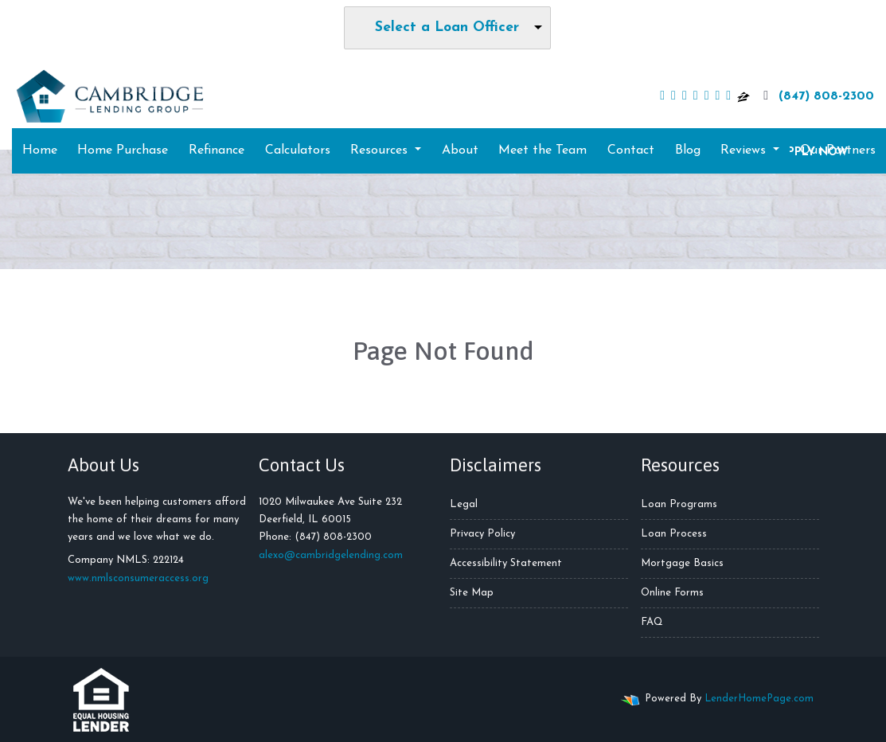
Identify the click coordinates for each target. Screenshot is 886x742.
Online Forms (672, 593)
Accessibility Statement (506, 563)
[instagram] (717, 96)
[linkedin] (684, 96)
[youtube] (695, 96)
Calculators (297, 150)
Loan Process (674, 534)
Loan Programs (679, 504)
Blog (688, 150)
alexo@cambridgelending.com (331, 555)
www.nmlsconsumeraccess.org (138, 578)
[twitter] (673, 96)
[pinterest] (728, 96)
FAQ (652, 622)
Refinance (216, 150)
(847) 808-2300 (816, 96)
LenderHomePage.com (759, 698)
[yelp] (707, 96)
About (460, 150)
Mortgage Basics (682, 563)
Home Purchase (122, 150)
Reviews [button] (745, 150)
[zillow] (743, 96)
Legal (464, 504)
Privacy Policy (482, 534)
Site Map (472, 593)
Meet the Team (542, 150)
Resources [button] (381, 150)
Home (39, 150)
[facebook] (662, 96)
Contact (630, 150)
